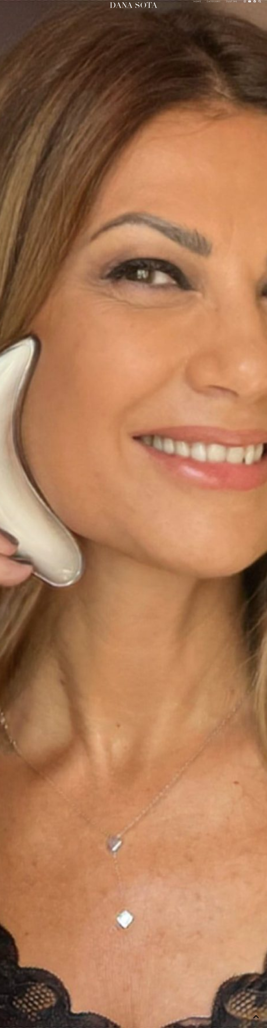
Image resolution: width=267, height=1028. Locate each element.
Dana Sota (133, 5)
